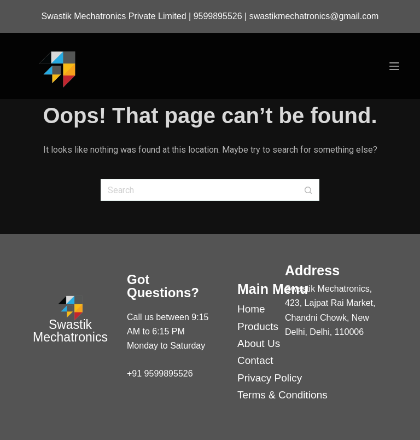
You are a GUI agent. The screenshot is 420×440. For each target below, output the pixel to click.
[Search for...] (199, 190)
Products (257, 326)
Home (251, 309)
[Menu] (394, 66)
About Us (258, 343)
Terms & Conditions (282, 395)
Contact (255, 360)
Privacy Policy (269, 378)
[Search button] (308, 190)
